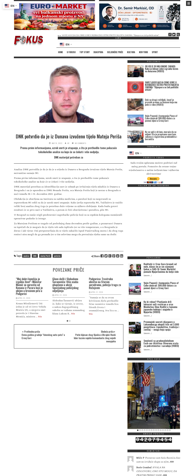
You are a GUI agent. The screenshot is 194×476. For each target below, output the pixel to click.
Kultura (131, 52)
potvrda (57, 262)
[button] (54, 16)
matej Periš (45, 262)
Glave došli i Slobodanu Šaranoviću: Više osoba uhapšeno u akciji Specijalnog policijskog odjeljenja (66, 323)
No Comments (80, 143)
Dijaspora (98, 52)
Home (60, 52)
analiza (26, 262)
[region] (54, 16)
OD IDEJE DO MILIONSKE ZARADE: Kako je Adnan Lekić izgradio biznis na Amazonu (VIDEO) (161, 69)
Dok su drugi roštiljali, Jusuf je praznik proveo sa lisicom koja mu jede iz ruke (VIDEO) (161, 113)
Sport (155, 52)
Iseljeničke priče (115, 52)
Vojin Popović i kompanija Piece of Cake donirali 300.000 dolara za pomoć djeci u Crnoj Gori (161, 129)
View (172, 467)
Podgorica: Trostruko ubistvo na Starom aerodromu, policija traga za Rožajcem (105, 321)
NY (68, 143)
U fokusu (71, 52)
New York (143, 52)
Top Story (84, 52)
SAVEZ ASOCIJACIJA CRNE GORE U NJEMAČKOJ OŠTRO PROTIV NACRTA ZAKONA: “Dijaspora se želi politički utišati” (110, 35)
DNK (35, 262)
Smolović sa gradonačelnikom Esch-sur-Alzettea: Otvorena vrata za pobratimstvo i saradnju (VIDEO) (161, 343)
